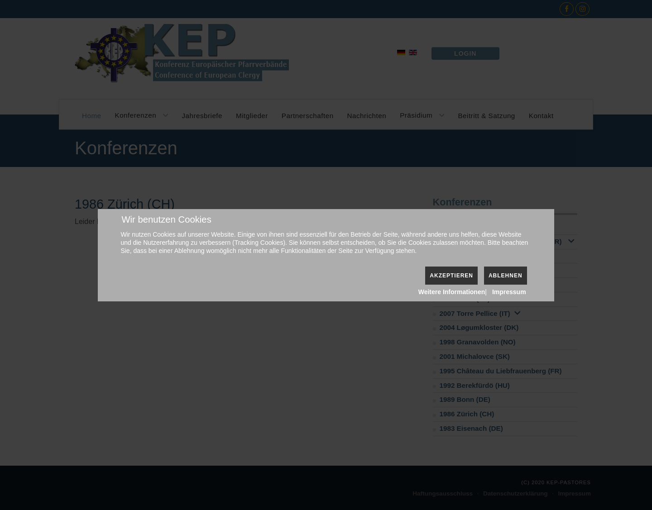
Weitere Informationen (451, 292)
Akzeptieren (451, 275)
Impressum (509, 292)
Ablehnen (506, 275)
